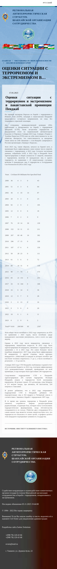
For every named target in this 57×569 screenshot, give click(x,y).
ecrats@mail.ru (12, 544)
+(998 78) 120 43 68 (14, 537)
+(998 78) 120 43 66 (14, 535)
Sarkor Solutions (24, 527)
